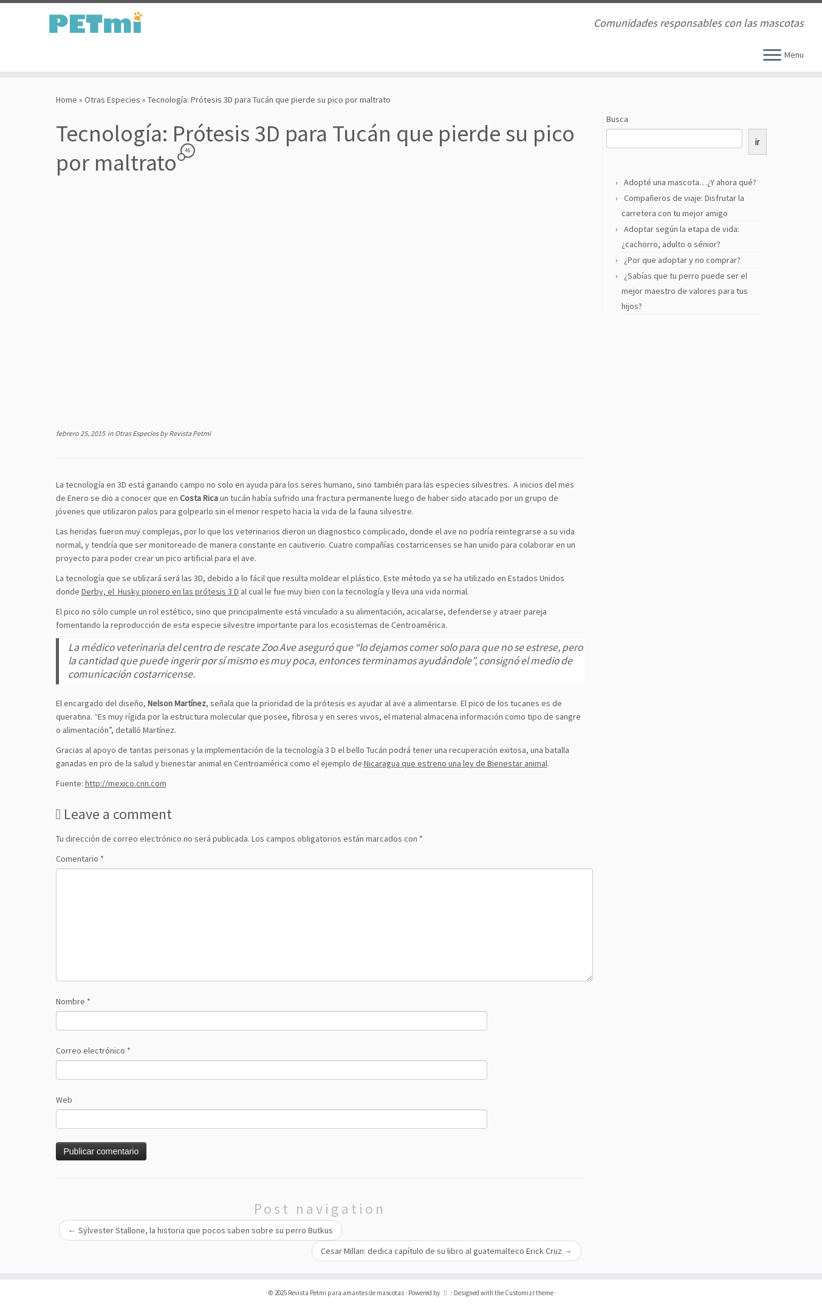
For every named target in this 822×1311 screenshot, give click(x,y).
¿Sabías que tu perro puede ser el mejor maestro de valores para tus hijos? (685, 291)
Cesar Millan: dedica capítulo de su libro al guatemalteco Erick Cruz (446, 1250)
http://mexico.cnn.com (125, 783)
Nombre (73, 1001)
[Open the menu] (772, 56)
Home (66, 99)
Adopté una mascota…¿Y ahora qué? (690, 182)
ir (757, 142)
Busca (617, 119)
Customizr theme (529, 1293)
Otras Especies (112, 99)
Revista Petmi (190, 433)
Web (64, 1099)
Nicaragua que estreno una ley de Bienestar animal (455, 763)
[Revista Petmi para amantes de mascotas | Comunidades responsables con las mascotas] (95, 22)
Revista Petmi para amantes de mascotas (346, 1293)
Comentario (80, 858)
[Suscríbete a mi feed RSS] (227, 24)
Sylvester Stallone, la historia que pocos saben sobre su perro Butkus (200, 1230)
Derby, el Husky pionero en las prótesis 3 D (160, 591)
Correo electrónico (93, 1050)
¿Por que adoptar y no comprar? (682, 259)
